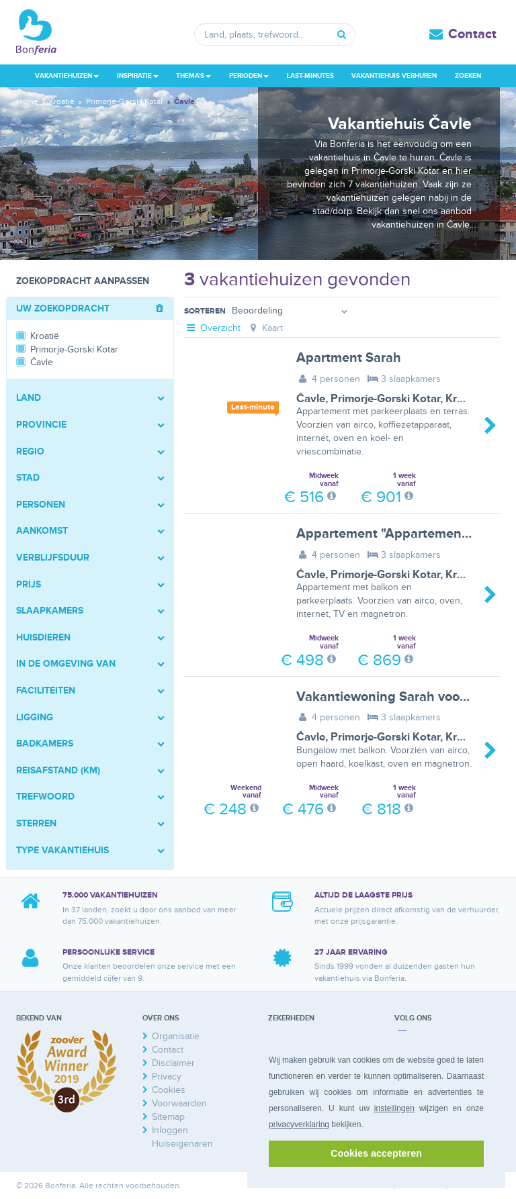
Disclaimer (173, 1063)
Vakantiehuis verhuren (394, 76)
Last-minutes (310, 76)
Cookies (168, 1090)
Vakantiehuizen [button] (67, 76)
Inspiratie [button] (138, 76)
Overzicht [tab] (212, 328)
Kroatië (463, 398)
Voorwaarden (179, 1103)
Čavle (310, 398)
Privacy (166, 1076)
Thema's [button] (193, 76)
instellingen (394, 1108)
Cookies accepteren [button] (376, 1153)
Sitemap (168, 1116)
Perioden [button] (249, 76)
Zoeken (468, 76)
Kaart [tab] (265, 328)
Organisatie (176, 1036)
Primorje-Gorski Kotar (385, 398)
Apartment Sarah (348, 358)
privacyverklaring (299, 1124)
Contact (472, 34)
